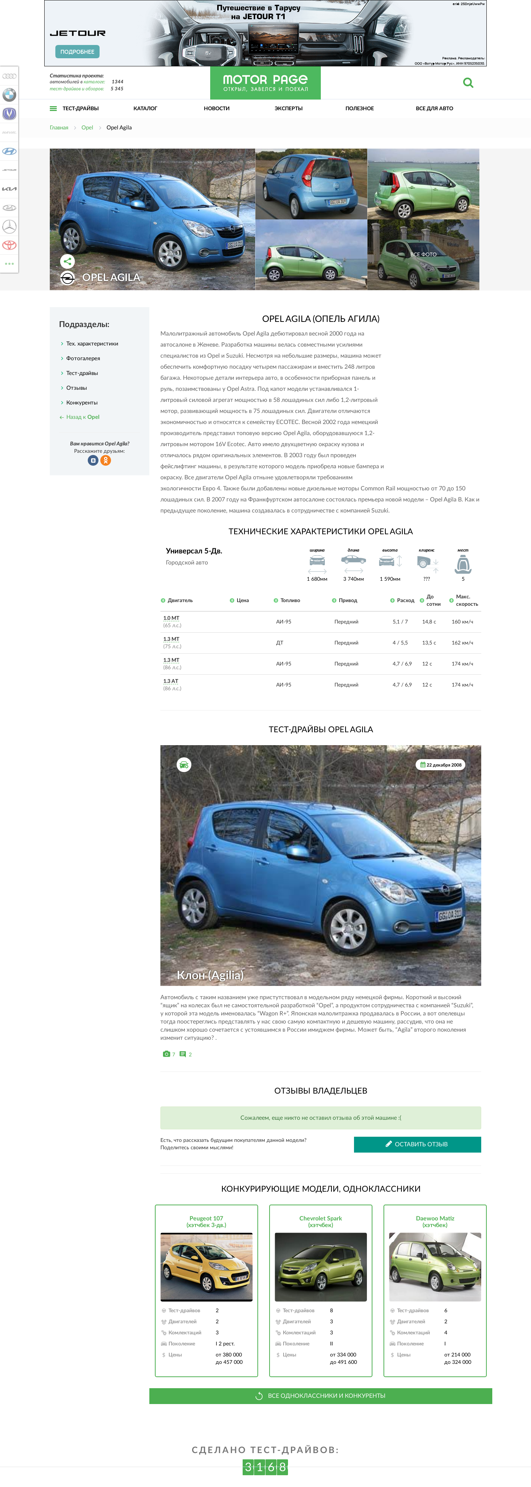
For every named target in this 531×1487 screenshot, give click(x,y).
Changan (8, 113)
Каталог (145, 108)
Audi (8, 76)
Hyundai (8, 151)
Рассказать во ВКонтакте (93, 460)
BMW (8, 94)
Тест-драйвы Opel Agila (321, 730)
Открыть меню (53, 116)
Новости (217, 108)
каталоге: (94, 82)
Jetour (8, 170)
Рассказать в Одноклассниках (105, 460)
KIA (8, 188)
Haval (8, 132)
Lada (8, 207)
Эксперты (289, 108)
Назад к (83, 417)
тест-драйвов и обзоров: (77, 89)
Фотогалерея (83, 358)
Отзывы (76, 388)
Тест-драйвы (81, 108)
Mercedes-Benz (8, 226)
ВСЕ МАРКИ (8, 263)
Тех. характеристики (92, 344)
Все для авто (434, 108)
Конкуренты (82, 403)
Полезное (360, 108)
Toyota (8, 245)
